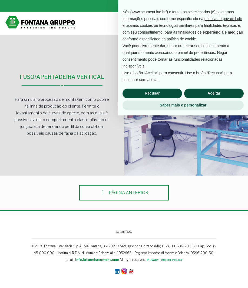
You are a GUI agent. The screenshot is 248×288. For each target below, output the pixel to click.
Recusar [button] (152, 266)
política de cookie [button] (181, 211)
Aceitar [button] (213, 266)
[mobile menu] (239, 23)
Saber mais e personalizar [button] (183, 277)
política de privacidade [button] (223, 191)
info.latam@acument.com (97, 260)
